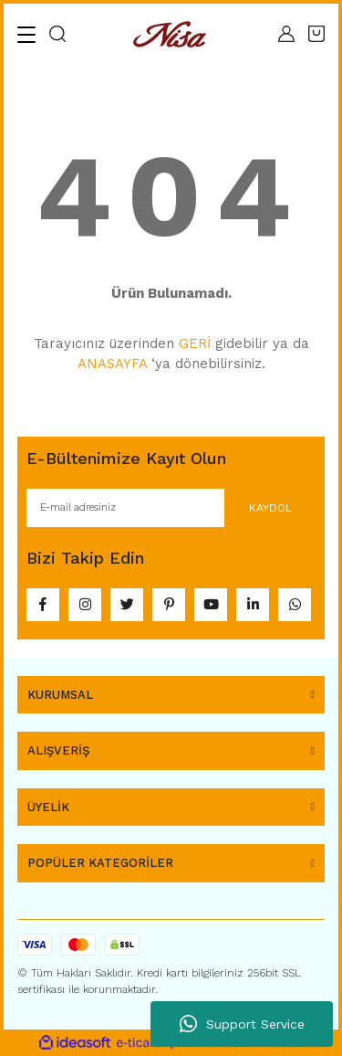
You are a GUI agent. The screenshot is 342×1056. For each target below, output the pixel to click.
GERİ (195, 343)
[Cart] (316, 34)
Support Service (242, 1024)
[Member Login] (286, 34)
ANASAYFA (112, 363)
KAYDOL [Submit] (270, 508)
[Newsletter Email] (171, 508)
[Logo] (172, 34)
